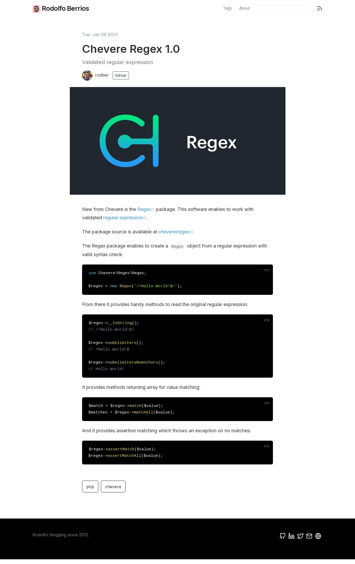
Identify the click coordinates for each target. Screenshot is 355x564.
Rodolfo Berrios (56, 8)
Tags (227, 8)
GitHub (121, 75)
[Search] (283, 8)
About (244, 8)
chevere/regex (175, 231)
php (90, 491)
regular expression (125, 217)
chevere (113, 491)
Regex (146, 209)
